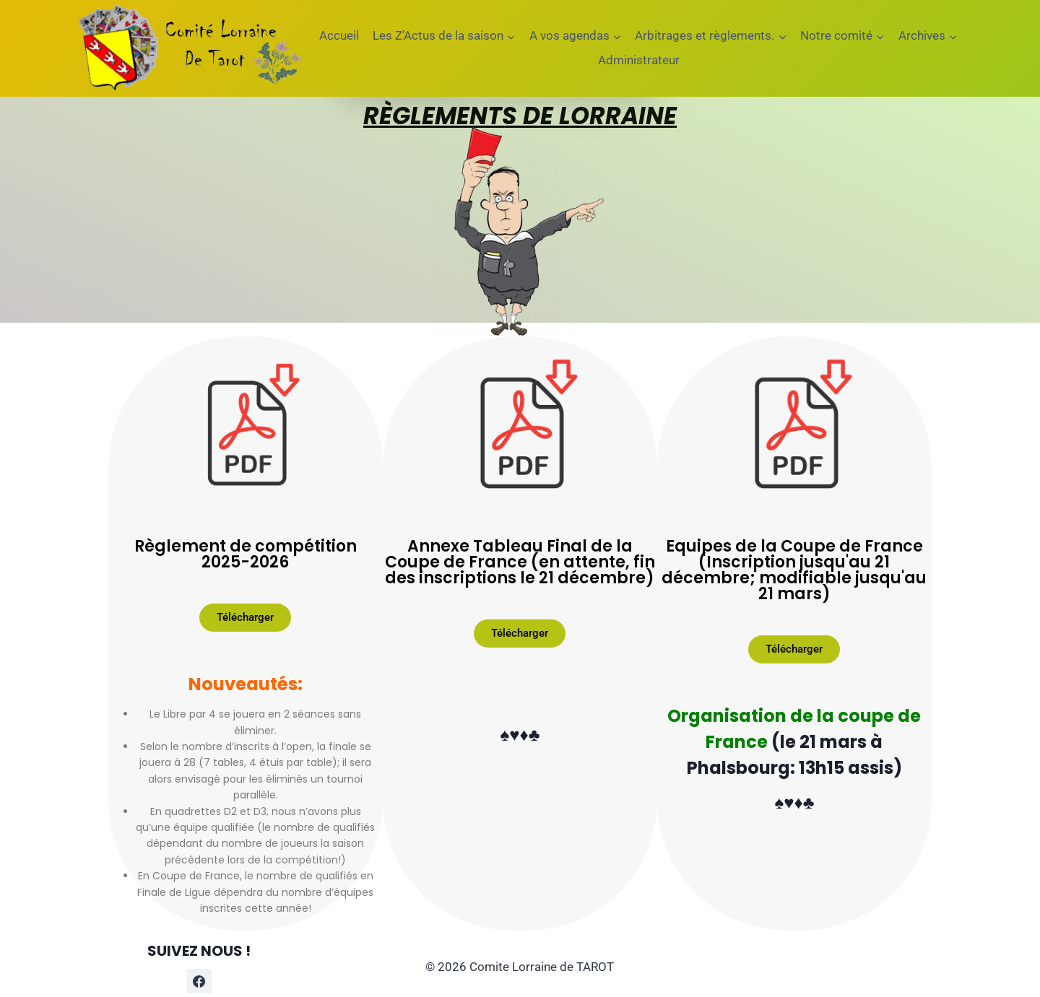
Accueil (339, 35)
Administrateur (639, 60)
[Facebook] (199, 981)
